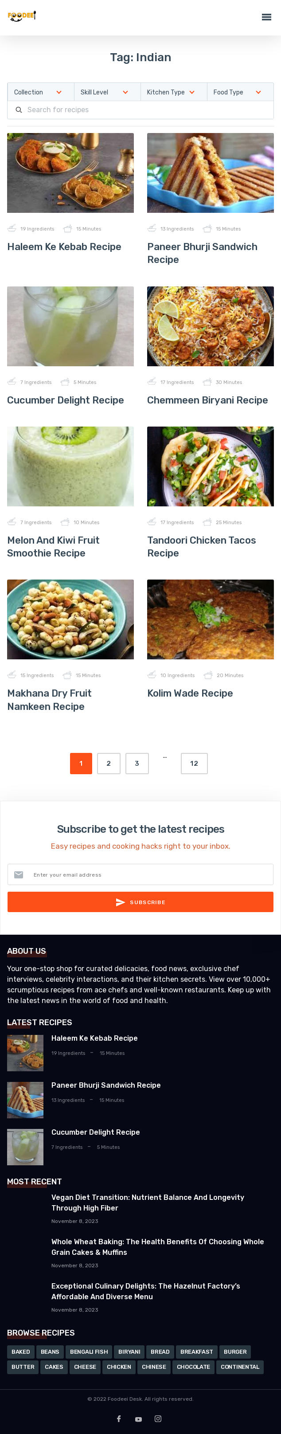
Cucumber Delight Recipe (65, 400)
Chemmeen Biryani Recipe (207, 400)
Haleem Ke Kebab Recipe (64, 247)
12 (194, 764)
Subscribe (140, 902)
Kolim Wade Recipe (190, 693)
